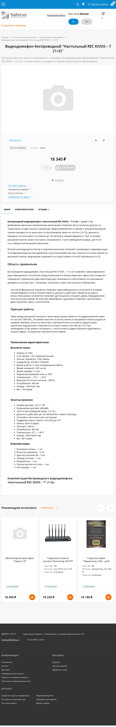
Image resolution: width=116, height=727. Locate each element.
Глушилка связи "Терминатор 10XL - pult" (96, 560)
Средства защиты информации (16, 695)
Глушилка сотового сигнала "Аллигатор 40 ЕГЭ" (58, 560)
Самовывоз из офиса (19, 196)
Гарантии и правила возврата (15, 677)
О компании (7, 662)
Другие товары (43, 703)
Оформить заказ (59, 669)
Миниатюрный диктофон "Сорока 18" (20, 560)
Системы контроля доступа (25, 37)
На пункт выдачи (17, 185)
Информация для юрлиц (13, 673)
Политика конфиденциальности (16, 681)
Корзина (56, 662)
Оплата (5, 666)
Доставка (6, 669)
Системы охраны (9, 703)
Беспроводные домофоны (52, 37)
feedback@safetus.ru (58, 15)
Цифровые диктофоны (46, 699)
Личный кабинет (60, 666)
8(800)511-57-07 (9, 634)
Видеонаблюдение (44, 695)
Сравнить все (49, 508)
